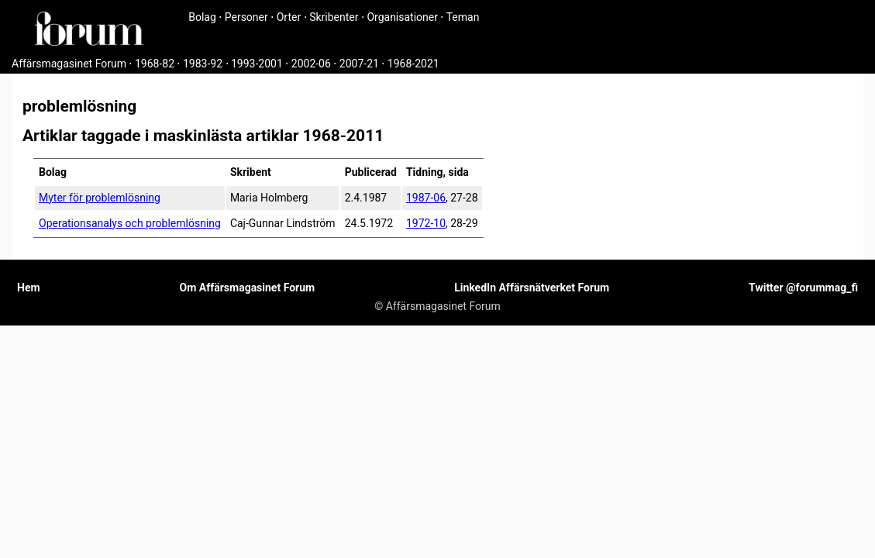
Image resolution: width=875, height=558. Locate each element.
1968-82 (154, 63)
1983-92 (202, 63)
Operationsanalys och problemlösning (130, 223)
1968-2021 (413, 63)
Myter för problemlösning (99, 197)
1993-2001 (257, 63)
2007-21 (359, 63)
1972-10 (426, 223)
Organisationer (402, 17)
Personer (246, 17)
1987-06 (426, 197)
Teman (463, 17)
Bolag (202, 17)
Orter (289, 17)
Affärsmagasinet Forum (69, 63)
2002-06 (311, 63)
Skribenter (333, 17)
